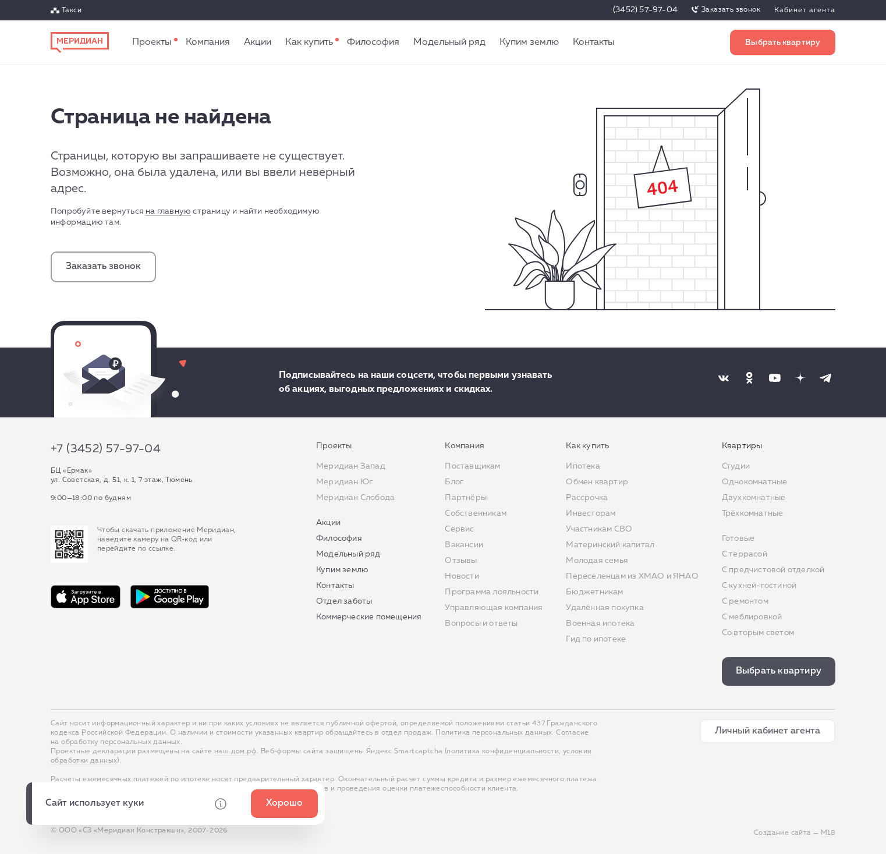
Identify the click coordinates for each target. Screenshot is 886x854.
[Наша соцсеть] (723, 377)
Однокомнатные (755, 482)
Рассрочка (587, 498)
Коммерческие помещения (368, 617)
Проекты (152, 42)
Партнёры (466, 498)
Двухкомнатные (754, 498)
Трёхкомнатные (753, 513)
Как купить (309, 42)
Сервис (459, 529)
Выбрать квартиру (782, 42)
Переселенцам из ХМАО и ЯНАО (632, 576)
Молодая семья (597, 561)
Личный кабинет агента (767, 731)
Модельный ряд (449, 42)
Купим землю (529, 42)
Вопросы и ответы (481, 623)
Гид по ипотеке (596, 639)
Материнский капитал (610, 545)
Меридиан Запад (350, 466)
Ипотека (583, 466)
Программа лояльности (491, 592)
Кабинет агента (804, 10)
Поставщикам (472, 466)
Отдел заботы (344, 601)
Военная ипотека (600, 623)
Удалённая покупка (604, 608)
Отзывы (461, 561)
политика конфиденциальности (502, 751)
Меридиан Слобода (355, 498)
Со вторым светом (758, 633)
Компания (208, 42)
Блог (454, 482)
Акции (257, 42)
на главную (168, 211)
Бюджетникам (594, 592)
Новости (462, 576)
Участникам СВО (599, 529)
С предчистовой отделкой (773, 570)
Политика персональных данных (493, 732)
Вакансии (464, 545)
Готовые (738, 538)
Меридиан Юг (344, 482)
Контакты (594, 42)
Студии (736, 466)
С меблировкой (752, 617)
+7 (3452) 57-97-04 (106, 449)
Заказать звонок (730, 9)
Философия (373, 42)
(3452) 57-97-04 (645, 10)
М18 (828, 833)
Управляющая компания (494, 608)
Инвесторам (590, 513)
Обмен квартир (597, 482)
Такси (71, 10)
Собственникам (475, 513)
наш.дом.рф (235, 751)
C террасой (744, 554)
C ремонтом (745, 601)
